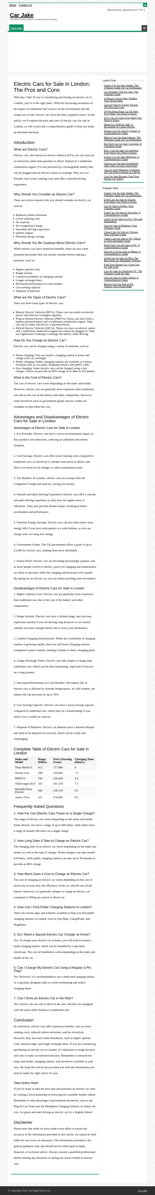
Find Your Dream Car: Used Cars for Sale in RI (122, 266)
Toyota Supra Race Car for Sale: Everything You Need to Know (121, 112)
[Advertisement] (77, 52)
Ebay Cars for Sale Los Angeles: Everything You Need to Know (121, 151)
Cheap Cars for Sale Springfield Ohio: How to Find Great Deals (121, 164)
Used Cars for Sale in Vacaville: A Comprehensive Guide (122, 213)
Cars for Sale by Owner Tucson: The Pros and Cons (121, 106)
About (12, 5)
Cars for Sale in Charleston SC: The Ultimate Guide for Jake (123, 272)
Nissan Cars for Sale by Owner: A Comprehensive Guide (122, 132)
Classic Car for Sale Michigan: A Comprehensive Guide (121, 158)
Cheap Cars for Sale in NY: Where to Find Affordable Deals (122, 239)
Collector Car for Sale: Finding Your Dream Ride (120, 99)
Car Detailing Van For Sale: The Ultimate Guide (121, 93)
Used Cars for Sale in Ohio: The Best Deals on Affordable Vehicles (122, 259)
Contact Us (25, 5)
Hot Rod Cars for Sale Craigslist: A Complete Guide (123, 145)
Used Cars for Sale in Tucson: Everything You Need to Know (120, 200)
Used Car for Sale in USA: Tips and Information (123, 220)
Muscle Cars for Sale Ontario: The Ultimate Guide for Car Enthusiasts (123, 138)
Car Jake (22, 15)
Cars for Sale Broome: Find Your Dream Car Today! (121, 177)
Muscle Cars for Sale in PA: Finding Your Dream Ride (119, 285)
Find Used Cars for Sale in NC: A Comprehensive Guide (122, 246)
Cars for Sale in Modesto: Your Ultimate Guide (120, 226)
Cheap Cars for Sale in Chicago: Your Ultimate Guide (121, 233)
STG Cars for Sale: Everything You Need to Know (123, 119)
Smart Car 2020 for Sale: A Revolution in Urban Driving (119, 125)
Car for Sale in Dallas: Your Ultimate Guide (119, 207)
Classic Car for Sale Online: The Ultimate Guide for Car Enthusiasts (123, 86)
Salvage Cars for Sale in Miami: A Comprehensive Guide (122, 252)
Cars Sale (16, 28)
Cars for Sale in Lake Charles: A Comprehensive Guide (121, 279)
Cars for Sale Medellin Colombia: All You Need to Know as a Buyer (122, 171)
